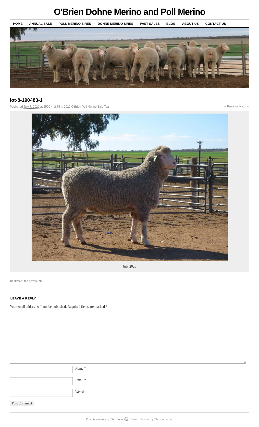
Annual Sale (40, 24)
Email (80, 380)
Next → (244, 106)
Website (80, 392)
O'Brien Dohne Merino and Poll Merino (129, 12)
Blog (171, 24)
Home (18, 24)
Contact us (215, 24)
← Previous (230, 106)
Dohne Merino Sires (115, 24)
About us (190, 24)
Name (80, 368)
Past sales (150, 24)
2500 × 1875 (52, 106)
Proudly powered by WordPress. (104, 419)
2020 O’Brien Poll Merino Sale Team (87, 106)
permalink (35, 281)
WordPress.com (163, 419)
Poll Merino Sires (75, 24)
